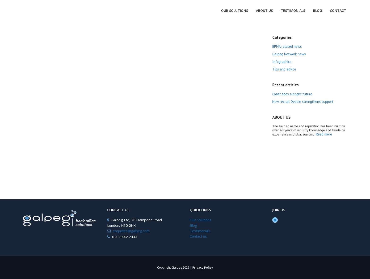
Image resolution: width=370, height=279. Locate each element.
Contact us (198, 236)
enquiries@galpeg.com (131, 230)
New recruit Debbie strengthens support (302, 101)
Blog (193, 225)
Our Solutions (200, 220)
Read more (324, 134)
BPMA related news (287, 46)
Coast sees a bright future (292, 94)
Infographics (281, 61)
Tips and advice (284, 69)
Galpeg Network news (289, 54)
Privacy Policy (202, 267)
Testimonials (200, 230)
